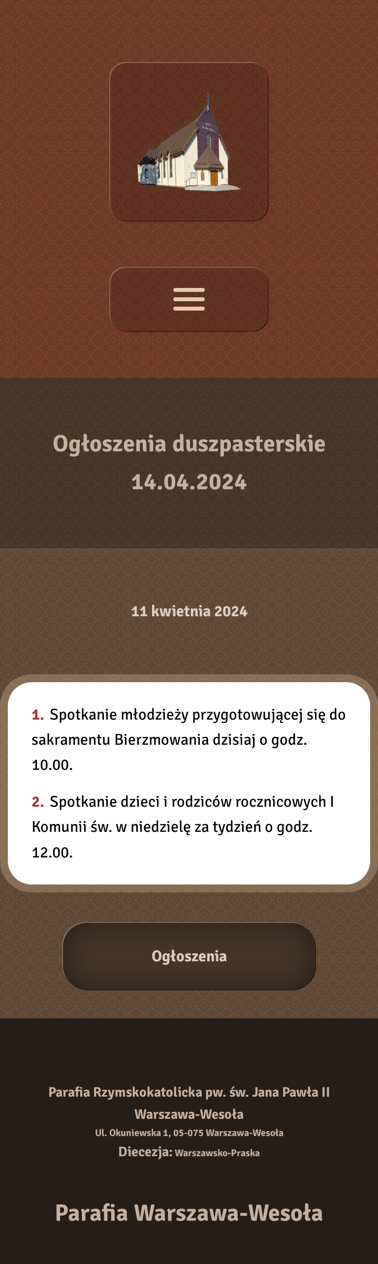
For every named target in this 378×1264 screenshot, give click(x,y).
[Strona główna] (189, 142)
